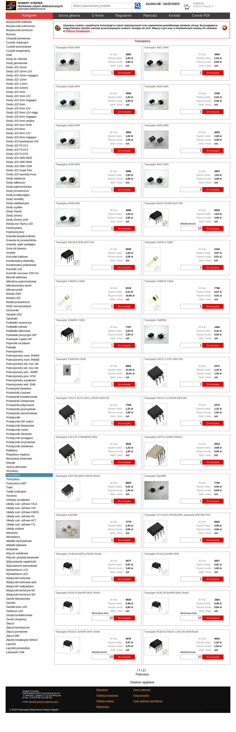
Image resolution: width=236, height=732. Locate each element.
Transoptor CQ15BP (67, 514)
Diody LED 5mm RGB (19, 124)
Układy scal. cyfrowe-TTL (21, 524)
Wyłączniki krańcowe (18, 578)
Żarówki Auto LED (16, 606)
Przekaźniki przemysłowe (21, 409)
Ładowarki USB (15, 652)
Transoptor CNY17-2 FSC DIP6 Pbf (163, 359)
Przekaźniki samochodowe (21, 413)
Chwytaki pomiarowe (18, 38)
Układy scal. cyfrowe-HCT (21, 520)
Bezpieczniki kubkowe (19, 21)
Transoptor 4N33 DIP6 (68, 125)
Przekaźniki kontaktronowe (21, 396)
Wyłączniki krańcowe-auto (21, 582)
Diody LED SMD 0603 (19, 157)
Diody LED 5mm (15, 104)
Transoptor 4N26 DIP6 (68, 47)
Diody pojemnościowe (19, 186)
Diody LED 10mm (16, 67)
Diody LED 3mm (15, 91)
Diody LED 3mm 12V (18, 96)
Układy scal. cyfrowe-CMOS (22, 512)
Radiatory (11, 450)
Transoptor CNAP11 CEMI (158, 242)
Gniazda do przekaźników (21, 240)
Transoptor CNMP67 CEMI (70, 320)
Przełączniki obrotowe (19, 433)
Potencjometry (14, 351)
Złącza (10, 623)
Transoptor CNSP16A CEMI (71, 359)
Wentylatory (13, 536)
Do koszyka (124, 72)
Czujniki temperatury (18, 50)
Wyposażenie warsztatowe (21, 565)
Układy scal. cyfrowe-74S (21, 508)
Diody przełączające (18, 194)
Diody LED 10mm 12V (19, 71)
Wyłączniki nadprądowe (20, 586)
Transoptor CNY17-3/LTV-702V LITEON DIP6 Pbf (82, 398)
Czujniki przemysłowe (18, 46)
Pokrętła (11, 347)
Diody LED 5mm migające (21, 116)
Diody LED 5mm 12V (18, 108)
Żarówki (10, 602)
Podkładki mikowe (16, 326)
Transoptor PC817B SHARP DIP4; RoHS (166, 592)
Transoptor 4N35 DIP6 (156, 125)
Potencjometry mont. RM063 (22, 355)
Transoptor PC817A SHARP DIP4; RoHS (78, 592)
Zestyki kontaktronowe (19, 615)
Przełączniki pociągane (19, 438)
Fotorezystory (14, 227)
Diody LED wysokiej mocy (21, 174)
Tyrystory (11, 495)
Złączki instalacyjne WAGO (22, 639)
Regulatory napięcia (17, 454)
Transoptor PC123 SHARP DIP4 (161, 553)
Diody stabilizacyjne (17, 203)
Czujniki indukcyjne (17, 42)
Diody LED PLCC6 (17, 153)
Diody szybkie (14, 207)
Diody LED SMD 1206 (19, 166)
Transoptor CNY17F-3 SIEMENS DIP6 (76, 437)
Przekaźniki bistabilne (18, 388)
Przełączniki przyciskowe (20, 442)
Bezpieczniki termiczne (19, 30)
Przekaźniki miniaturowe (20, 400)
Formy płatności (142, 689)
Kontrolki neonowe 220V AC (22, 273)
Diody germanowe (16, 63)
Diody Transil (13, 211)
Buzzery (11, 34)
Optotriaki (11, 318)
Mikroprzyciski (14, 289)
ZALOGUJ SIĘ (153, 3)
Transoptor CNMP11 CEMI (70, 281)
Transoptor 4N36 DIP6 (68, 164)
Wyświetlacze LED (17, 573)
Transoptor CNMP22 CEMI (158, 281)
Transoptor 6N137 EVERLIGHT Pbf (163, 203)
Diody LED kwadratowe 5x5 (22, 141)
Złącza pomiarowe (17, 631)
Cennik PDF (201, 15)
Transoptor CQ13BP (155, 476)
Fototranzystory (15, 232)
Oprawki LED (14, 314)
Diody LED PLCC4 (17, 149)
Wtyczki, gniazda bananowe (22, 557)
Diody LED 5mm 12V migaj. (22, 112)
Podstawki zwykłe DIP (19, 339)
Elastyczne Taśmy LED (19, 223)
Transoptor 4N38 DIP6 (68, 203)
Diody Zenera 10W (17, 219)
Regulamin (123, 15)
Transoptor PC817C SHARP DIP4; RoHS (78, 631)
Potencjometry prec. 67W (21, 376)
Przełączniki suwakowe (19, 446)
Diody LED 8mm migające (21, 137)
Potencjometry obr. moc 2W (22, 363)
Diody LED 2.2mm (17, 83)
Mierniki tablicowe (16, 277)
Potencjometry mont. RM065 (22, 359)
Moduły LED (13, 297)
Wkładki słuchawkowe (19, 540)
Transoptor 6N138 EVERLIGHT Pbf (75, 242)
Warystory (12, 532)
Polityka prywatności (107, 695)
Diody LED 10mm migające (22, 75)
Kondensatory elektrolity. (20, 260)
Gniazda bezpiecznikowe (20, 236)
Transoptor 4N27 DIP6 (156, 47)
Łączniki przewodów (18, 648)
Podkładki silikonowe (18, 330)
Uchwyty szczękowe (18, 499)
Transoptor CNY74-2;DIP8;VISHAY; (163, 437)
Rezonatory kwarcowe (19, 458)
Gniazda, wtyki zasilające (20, 244)
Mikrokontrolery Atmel (18, 285)
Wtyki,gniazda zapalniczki (21, 561)
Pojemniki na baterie (18, 343)
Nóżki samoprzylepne (18, 306)
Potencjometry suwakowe (21, 380)
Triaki (9, 487)
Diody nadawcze (15, 178)
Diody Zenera (14, 215)
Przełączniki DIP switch (19, 421)
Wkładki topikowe (16, 545)
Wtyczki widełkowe (17, 553)
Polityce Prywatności (78, 31)
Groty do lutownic (16, 248)
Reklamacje (102, 706)
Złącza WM (12, 635)
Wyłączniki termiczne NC (20, 590)
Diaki (9, 54)
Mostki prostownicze (18, 302)
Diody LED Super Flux (19, 170)
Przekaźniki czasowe (18, 392)
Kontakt (174, 15)
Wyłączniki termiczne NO (20, 594)
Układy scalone (15, 528)
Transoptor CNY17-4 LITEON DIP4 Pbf (165, 398)
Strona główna (69, 15)
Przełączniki (13, 417)
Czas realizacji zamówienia (148, 701)
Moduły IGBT (14, 293)
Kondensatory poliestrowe (21, 264)
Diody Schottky (15, 199)
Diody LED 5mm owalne (20, 120)
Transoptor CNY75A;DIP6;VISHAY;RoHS (78, 476)
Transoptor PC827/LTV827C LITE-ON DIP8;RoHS (171, 631)
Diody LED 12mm (16, 79)
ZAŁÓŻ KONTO (171, 3)
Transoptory (13, 475)
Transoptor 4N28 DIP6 (68, 86)
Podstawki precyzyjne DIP (21, 335)
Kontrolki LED (14, 269)
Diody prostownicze (17, 190)
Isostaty (10, 252)
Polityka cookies (105, 701)
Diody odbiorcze (15, 182)
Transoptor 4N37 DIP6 (156, 164)
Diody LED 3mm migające (21, 100)
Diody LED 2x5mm (17, 87)
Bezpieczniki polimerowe (20, 26)
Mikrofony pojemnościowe (21, 281)
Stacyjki (10, 462)
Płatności (150, 15)
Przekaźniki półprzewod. (20, 405)
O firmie (98, 15)
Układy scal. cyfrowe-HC (20, 516)
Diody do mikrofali (16, 58)
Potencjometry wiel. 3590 (20, 384)
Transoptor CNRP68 (155, 320)
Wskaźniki (12, 549)
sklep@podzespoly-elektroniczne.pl (43, 702)
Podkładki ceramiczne (19, 322)
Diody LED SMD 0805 (19, 161)
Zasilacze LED (14, 611)
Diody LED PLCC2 (17, 145)
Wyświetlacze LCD (17, 569)
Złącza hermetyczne (18, 627)
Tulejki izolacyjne (16, 491)
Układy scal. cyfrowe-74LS (21, 503)
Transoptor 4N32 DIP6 (156, 86)
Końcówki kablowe (17, 256)
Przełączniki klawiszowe (20, 425)
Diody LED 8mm (15, 129)
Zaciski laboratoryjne (18, 598)
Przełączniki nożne (17, 429)
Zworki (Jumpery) (16, 619)
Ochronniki (12, 310)
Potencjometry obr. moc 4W (22, 367)
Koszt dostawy (141, 695)
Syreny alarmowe (16, 466)
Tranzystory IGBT (16, 483)
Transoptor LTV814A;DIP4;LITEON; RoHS (78, 553)
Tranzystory (13, 479)
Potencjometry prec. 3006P (22, 372)
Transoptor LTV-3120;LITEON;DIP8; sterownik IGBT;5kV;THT (177, 514)
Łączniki (11, 643)
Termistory (12, 470)
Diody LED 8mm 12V (18, 133)
